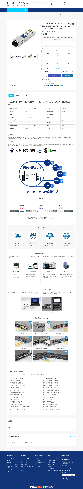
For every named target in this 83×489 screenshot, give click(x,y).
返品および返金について (40, 462)
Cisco (47, 50)
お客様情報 (37, 458)
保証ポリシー (37, 464)
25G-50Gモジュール (11, 458)
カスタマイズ (16, 14)
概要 (11, 95)
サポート (22, 14)
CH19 (69, 61)
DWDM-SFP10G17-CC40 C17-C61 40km (19, 427)
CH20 (47, 63)
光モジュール (23, 468)
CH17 (47, 61)
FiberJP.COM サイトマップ (27, 466)
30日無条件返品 (48, 81)
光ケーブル (23, 470)
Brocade (47, 53)
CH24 (58, 66)
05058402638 (67, 465)
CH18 (58, 61)
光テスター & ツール (11, 471)
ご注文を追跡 (37, 460)
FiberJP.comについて (39, 14)
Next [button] (38, 57)
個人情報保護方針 (52, 468)
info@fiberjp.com (69, 468)
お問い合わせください (69, 71)
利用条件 (50, 466)
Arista (69, 50)
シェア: (9, 85)
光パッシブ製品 (10, 469)
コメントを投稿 (28, 442)
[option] (13, 57)
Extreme (47, 55)
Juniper (58, 50)
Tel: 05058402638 (50, 14)
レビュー (24, 95)
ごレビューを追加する (70, 436)
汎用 (58, 55)
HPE (58, 53)
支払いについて (51, 460)
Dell (69, 53)
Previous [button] (8, 57)
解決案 (9, 14)
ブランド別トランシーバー (26, 458)
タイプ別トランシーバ (25, 460)
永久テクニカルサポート (49, 83)
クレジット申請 (51, 462)
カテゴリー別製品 (24, 462)
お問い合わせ (29, 14)
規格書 (17, 95)
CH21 (58, 63)
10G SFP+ (9, 460)
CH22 (69, 63)
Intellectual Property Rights (54, 470)
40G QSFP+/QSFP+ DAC (12, 464)
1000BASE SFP (10, 462)
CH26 (47, 68)
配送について (51, 464)
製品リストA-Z (24, 464)
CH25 (69, 66)
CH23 (47, 66)
